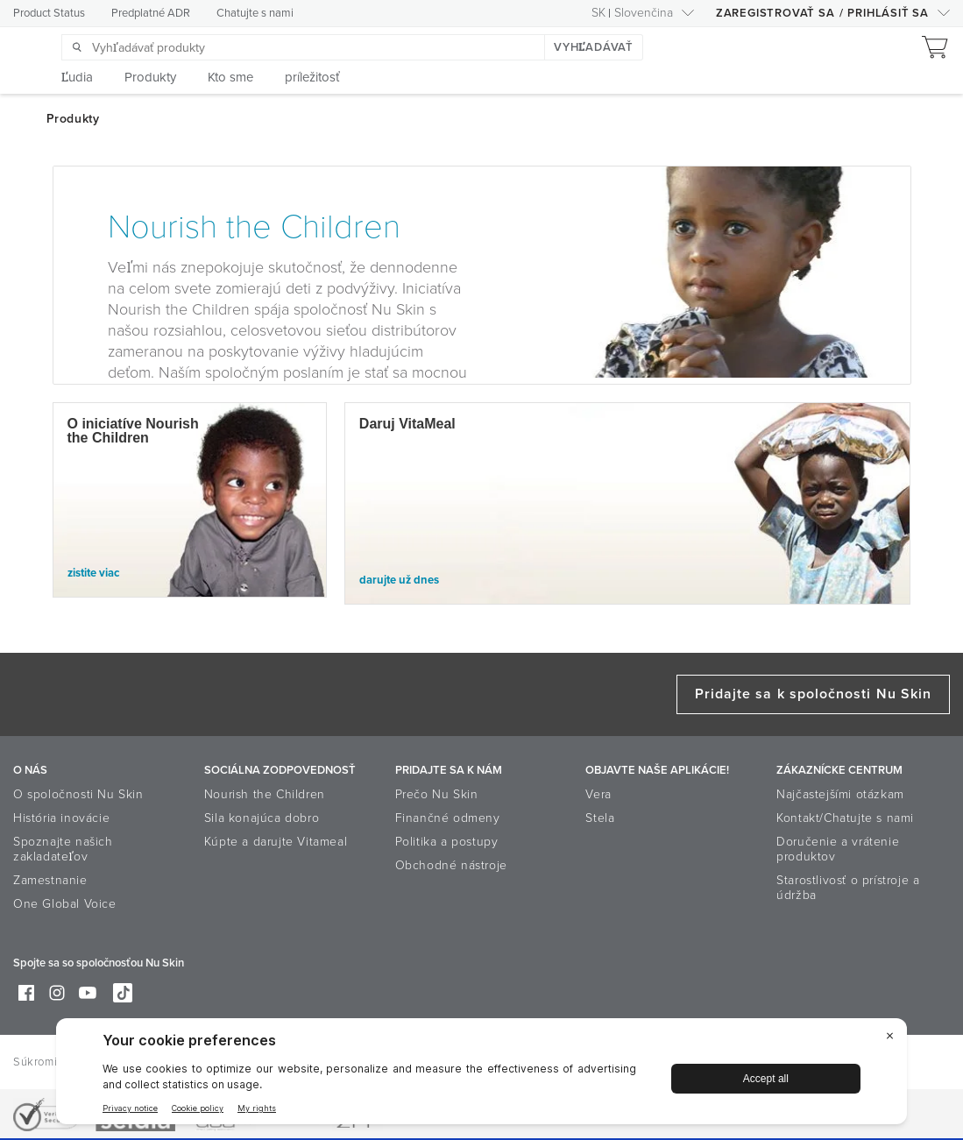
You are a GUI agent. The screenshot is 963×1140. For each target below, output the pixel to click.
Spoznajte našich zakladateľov (63, 849)
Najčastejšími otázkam (840, 794)
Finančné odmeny (447, 818)
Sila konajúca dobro (261, 818)
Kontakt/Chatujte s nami (845, 818)
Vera (598, 794)
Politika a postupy (447, 841)
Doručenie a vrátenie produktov (837, 849)
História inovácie (61, 818)
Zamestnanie (50, 880)
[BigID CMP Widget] (481, 1075)
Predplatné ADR (150, 13)
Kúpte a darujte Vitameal (275, 841)
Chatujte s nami (255, 13)
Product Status (49, 13)
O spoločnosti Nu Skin (78, 794)
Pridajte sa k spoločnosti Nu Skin (813, 694)
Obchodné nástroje (451, 865)
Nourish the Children (264, 794)
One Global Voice (65, 903)
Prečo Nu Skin (436, 794)
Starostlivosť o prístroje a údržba (847, 888)
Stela (599, 818)
